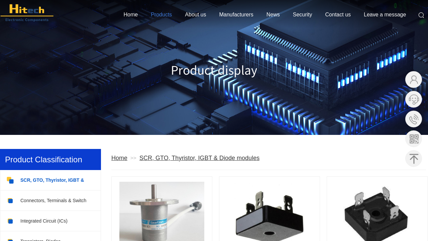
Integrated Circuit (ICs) (37, 221)
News (273, 14)
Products (161, 14)
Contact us (338, 14)
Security (302, 14)
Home (131, 14)
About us (195, 14)
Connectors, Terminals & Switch (46, 200)
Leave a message (385, 14)
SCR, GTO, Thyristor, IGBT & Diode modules (199, 158)
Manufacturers (236, 14)
